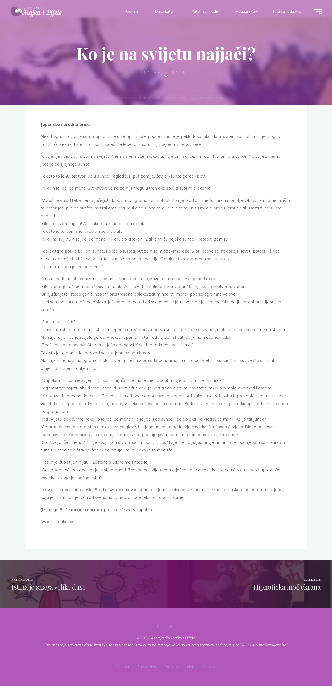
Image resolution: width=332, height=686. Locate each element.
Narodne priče (165, 36)
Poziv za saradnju (179, 666)
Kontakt (210, 666)
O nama (122, 666)
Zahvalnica (146, 666)
